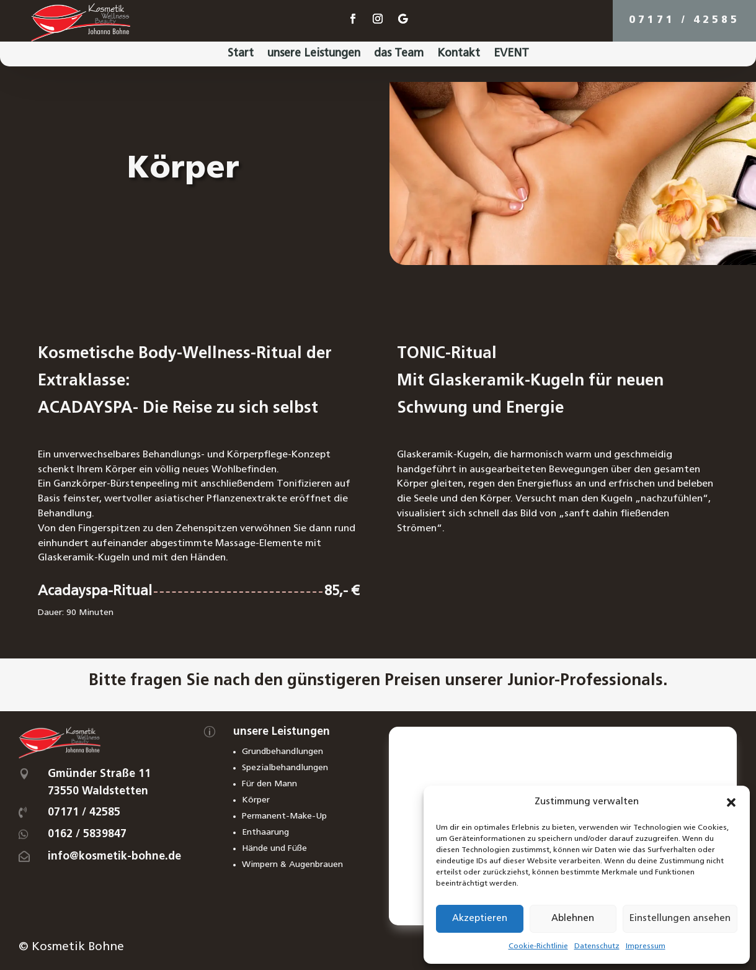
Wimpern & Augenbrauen (292, 864)
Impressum (645, 946)
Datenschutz (597, 946)
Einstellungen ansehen (680, 918)
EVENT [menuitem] (511, 55)
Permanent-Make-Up (284, 816)
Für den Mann (269, 784)
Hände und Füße (274, 848)
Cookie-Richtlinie (538, 946)
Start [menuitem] (241, 55)
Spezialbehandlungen (285, 768)
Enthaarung (265, 832)
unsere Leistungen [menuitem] (313, 55)
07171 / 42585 (684, 20)
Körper (256, 800)
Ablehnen (572, 918)
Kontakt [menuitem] (458, 55)
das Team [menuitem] (399, 55)
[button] (731, 802)
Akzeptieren (479, 918)
